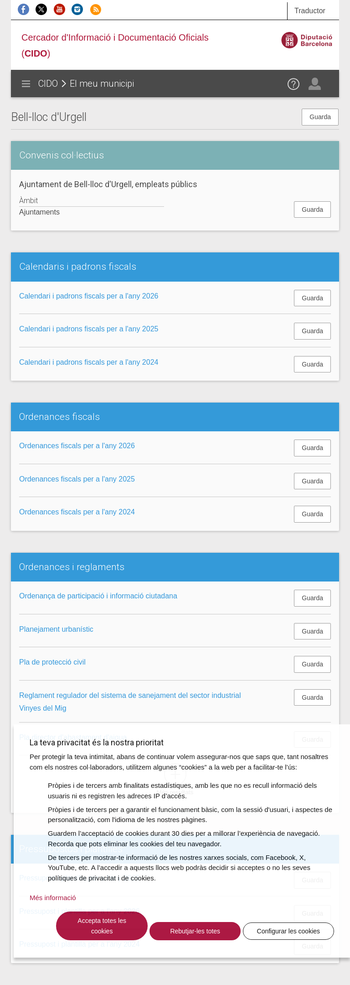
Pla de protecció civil (52, 662)
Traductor (309, 11)
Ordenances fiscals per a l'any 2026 (77, 446)
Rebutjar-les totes (195, 931)
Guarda (320, 117)
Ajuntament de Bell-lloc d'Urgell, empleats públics (108, 184)
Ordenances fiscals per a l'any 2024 (77, 512)
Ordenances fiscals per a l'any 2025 (77, 479)
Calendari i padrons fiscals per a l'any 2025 (88, 329)
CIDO (48, 83)
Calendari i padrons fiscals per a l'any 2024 (88, 362)
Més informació (53, 897)
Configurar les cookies (288, 931)
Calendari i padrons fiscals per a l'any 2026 (88, 296)
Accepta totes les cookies (101, 926)
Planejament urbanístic (56, 629)
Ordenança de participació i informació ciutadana (98, 596)
